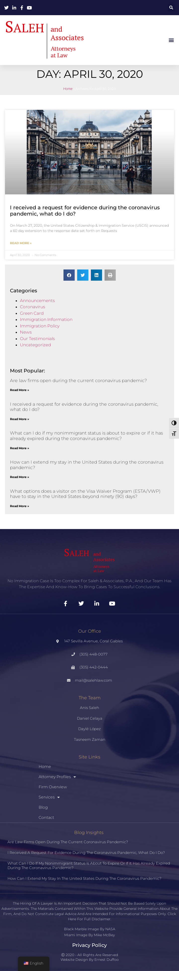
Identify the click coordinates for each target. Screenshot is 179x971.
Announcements (37, 300)
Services (49, 797)
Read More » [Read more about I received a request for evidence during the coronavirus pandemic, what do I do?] (21, 243)
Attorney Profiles (57, 776)
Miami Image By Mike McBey (89, 935)
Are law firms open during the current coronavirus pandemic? (78, 380)
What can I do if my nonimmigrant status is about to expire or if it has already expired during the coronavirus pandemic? (86, 435)
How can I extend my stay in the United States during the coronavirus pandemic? (86, 464)
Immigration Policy (40, 325)
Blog (43, 807)
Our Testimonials (37, 338)
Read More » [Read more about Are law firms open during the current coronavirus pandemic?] (19, 390)
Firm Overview (53, 787)
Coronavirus (32, 306)
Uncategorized (35, 344)
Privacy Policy (89, 945)
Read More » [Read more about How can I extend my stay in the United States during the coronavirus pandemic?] (19, 477)
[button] (171, 7)
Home (67, 89)
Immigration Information (46, 319)
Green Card (32, 313)
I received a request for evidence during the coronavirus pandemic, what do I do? (84, 406)
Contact (46, 817)
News (26, 332)
